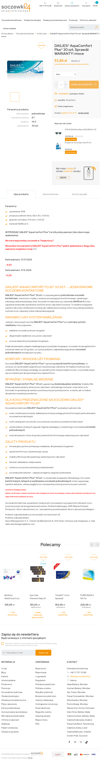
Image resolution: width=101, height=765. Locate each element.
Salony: (73, 680)
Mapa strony (41, 720)
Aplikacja (5, 724)
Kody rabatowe (42, 708)
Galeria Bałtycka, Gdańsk (79, 731)
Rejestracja (40, 672)
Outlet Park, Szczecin (77, 735)
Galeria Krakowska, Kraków (79, 720)
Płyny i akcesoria (9, 704)
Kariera (4, 676)
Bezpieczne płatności (45, 696)
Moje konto (40, 668)
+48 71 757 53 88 (78, 672)
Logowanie (40, 676)
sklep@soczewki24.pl (80, 676)
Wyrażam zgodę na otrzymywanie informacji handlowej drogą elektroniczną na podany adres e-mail (31, 644)
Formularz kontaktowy (77, 668)
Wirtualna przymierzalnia (12, 716)
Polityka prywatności (45, 684)
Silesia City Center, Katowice (81, 708)
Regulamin (40, 680)
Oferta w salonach (88, 20)
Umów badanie (9, 28)
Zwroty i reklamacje (44, 700)
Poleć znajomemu (63, 106)
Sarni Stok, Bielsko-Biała (78, 712)
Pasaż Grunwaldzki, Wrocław (80, 696)
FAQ (37, 724)
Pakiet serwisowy (9, 728)
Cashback (63, 93)
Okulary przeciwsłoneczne (55, 20)
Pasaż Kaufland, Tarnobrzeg (80, 724)
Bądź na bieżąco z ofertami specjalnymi (23, 636)
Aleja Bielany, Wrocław (77, 684)
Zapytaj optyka (42, 716)
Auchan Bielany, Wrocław (78, 688)
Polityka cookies (43, 688)
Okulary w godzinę (10, 731)
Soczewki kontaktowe (11, 20)
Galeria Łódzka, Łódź (77, 728)
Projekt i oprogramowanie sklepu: (17, 758)
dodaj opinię (83, 113)
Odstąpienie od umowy (46, 704)
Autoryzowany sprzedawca (14, 712)
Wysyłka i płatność (44, 692)
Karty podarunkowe (10, 708)
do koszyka (71, 139)
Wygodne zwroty (43, 712)
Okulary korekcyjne (32, 20)
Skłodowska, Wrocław (77, 700)
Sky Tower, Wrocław (76, 692)
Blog (3, 672)
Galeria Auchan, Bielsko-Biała (81, 716)
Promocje (73, 20)
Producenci (6, 684)
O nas (4, 668)
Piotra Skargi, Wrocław (77, 704)
